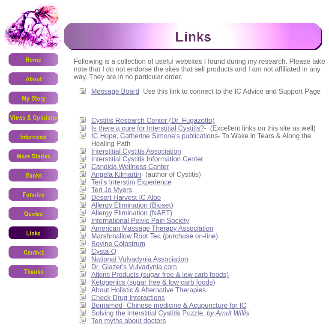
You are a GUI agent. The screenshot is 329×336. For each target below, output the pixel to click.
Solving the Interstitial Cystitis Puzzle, (170, 313)
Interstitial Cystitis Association (136, 151)
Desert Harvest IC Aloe (126, 197)
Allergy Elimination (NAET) (131, 213)
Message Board (115, 91)
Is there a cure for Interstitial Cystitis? (147, 128)
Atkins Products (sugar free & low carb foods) (160, 274)
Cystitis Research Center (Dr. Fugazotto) (153, 120)
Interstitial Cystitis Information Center (147, 159)
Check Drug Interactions (128, 297)
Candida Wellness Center (130, 166)
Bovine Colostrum (118, 243)
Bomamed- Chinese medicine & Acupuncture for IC (168, 305)
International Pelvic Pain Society (140, 220)
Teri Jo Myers (111, 189)
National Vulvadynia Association (139, 259)
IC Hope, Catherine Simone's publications (154, 136)
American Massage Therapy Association (152, 228)
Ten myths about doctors (128, 320)
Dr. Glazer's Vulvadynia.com (134, 267)
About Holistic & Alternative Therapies (148, 290)
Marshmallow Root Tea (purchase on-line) (154, 236)
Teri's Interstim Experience (131, 182)
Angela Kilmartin (116, 174)
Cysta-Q (104, 251)
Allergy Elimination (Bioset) (132, 205)
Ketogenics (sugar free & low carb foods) (153, 282)
